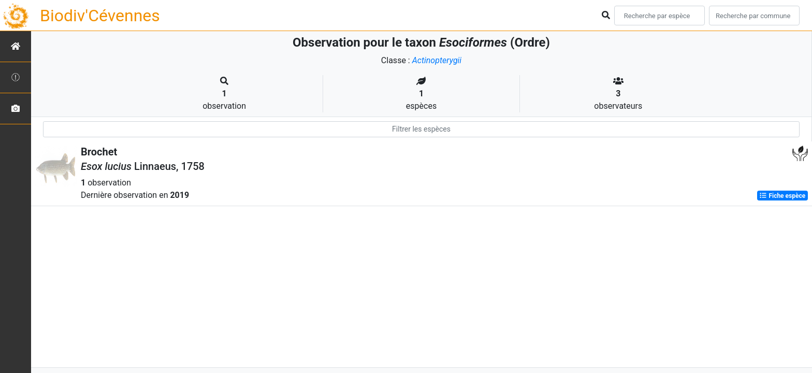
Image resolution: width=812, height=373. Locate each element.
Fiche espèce (782, 195)
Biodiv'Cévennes (100, 15)
